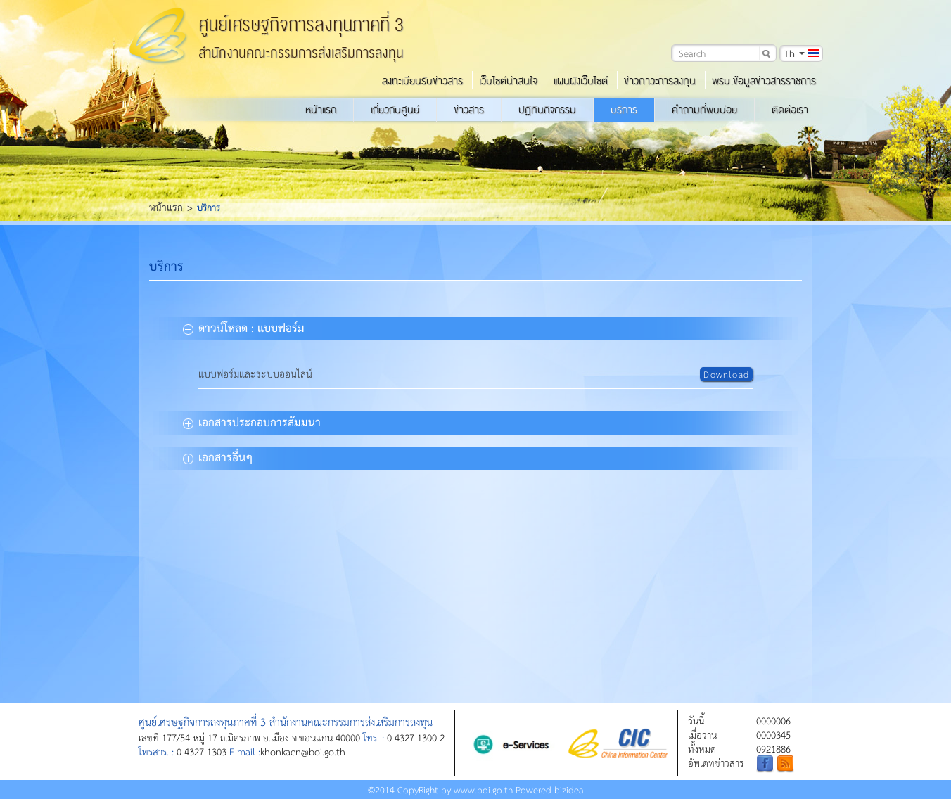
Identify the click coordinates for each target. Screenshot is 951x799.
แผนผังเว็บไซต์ (581, 81)
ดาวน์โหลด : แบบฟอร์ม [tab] (244, 327)
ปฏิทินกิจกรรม (547, 109)
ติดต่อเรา (790, 109)
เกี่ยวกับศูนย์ (395, 109)
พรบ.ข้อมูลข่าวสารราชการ (764, 81)
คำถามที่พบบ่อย (704, 109)
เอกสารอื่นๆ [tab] (218, 456)
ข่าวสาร (469, 109)
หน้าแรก (320, 109)
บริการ (624, 109)
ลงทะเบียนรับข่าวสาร (422, 81)
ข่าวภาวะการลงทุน (660, 81)
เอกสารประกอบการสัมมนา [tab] (252, 421)
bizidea (569, 789)
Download (726, 374)
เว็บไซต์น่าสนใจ (508, 81)
